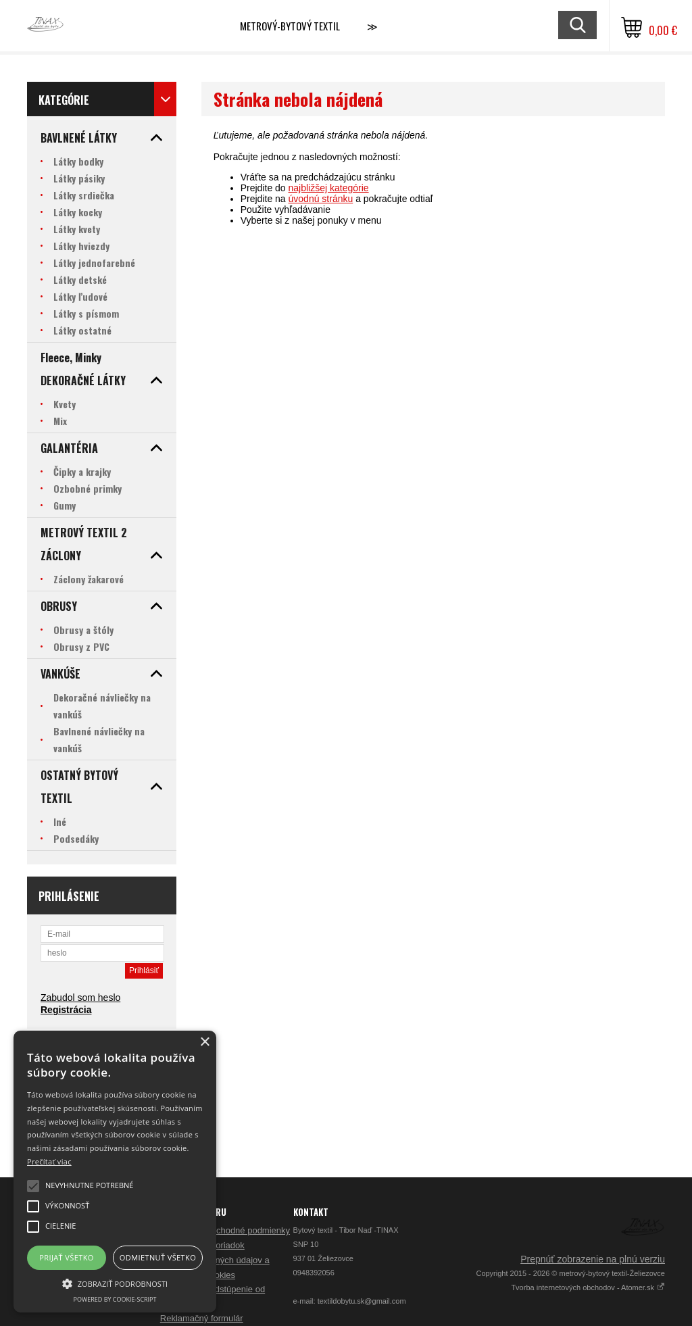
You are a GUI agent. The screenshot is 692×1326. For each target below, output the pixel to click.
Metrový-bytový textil (290, 25)
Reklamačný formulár (201, 1318)
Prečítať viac (49, 1161)
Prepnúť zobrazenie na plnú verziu (592, 1259)
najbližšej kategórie (329, 187)
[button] (115, 1283)
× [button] (204, 1042)
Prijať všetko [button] (66, 1257)
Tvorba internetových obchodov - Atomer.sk (588, 1287)
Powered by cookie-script (115, 1299)
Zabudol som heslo (80, 997)
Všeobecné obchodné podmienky (225, 1230)
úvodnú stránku (321, 198)
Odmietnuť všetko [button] (158, 1257)
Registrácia (66, 1009)
